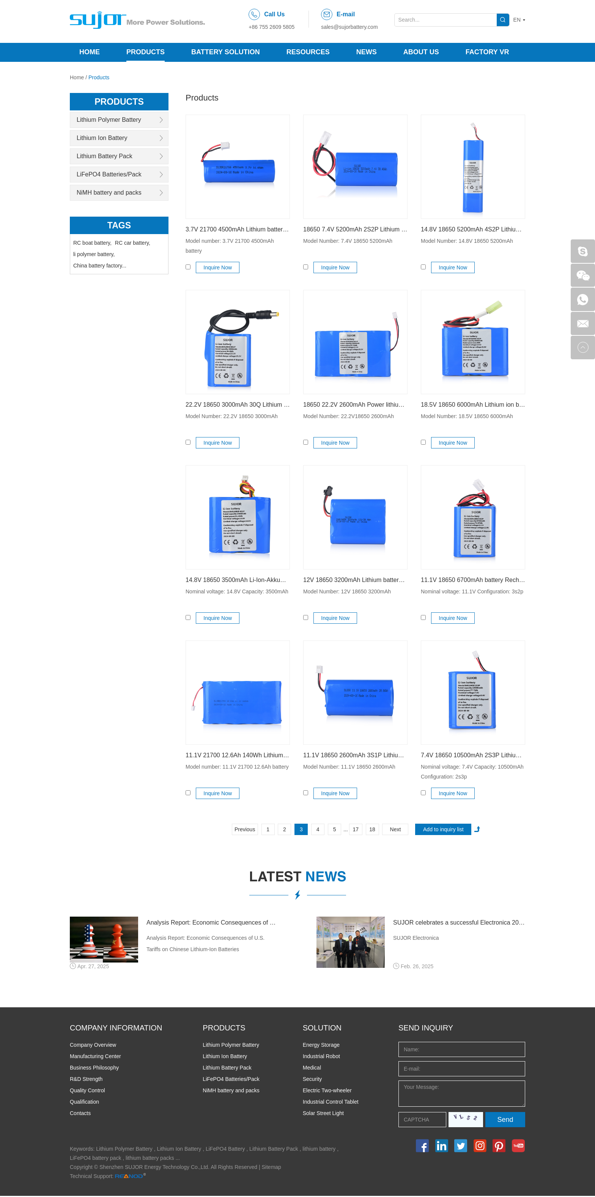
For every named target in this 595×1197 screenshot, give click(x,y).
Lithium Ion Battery (102, 137)
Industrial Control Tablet (331, 1103)
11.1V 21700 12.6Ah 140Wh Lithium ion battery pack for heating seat (238, 755)
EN (517, 20)
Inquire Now (219, 267)
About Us (421, 52)
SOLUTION (322, 1029)
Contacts (80, 1114)
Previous (245, 829)
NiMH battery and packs (109, 192)
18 (372, 829)
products (119, 101)
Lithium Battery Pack (104, 156)
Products (145, 52)
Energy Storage (321, 1046)
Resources (308, 52)
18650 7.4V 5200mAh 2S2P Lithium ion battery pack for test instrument (355, 229)
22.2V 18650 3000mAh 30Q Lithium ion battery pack (238, 404)
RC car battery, (132, 242)
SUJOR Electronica (416, 939)
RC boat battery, (92, 242)
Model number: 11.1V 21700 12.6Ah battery (237, 767)
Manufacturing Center (95, 1057)
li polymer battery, (94, 253)
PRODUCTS (224, 1029)
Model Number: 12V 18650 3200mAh (347, 591)
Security (312, 1080)
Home (89, 52)
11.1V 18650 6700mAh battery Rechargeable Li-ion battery (473, 580)
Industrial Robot (321, 1057)
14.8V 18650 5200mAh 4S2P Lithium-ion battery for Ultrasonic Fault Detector (473, 229)
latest (298, 878)
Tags (119, 225)
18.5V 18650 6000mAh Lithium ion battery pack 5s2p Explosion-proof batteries (473, 404)
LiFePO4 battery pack (95, 1159)
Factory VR (487, 52)
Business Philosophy (94, 1069)
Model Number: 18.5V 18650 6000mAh (467, 416)
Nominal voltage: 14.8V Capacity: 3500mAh (237, 591)
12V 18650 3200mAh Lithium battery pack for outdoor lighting (355, 580)
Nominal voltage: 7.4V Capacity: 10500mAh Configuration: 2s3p (472, 772)
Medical (312, 1069)
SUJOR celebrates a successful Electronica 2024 (459, 922)
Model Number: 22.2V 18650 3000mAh (232, 416)
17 (356, 829)
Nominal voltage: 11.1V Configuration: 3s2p (472, 591)
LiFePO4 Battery (225, 1150)
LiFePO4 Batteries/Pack (109, 174)
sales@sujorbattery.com (349, 27)
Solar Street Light (323, 1114)
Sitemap (271, 1168)
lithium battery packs (150, 1159)
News (366, 52)
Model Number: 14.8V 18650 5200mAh (467, 241)
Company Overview (93, 1046)
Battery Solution (225, 52)
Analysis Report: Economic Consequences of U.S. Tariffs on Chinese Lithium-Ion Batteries (212, 922)
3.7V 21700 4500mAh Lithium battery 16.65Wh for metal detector (238, 229)
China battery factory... (99, 265)
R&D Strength (86, 1080)
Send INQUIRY (425, 1029)
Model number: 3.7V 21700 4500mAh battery (230, 246)
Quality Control (87, 1091)
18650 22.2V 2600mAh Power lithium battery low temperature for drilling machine (355, 404)
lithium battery (318, 1150)
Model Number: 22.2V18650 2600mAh (348, 416)
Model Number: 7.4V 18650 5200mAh (347, 241)
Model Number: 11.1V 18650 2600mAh (349, 767)
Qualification (84, 1103)
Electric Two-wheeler (327, 1091)
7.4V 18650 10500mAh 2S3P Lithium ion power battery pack (473, 755)
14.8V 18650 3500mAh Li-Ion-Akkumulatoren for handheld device (238, 580)
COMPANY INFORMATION (116, 1029)
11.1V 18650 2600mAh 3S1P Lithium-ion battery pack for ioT (355, 755)
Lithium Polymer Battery (109, 119)
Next (395, 829)
